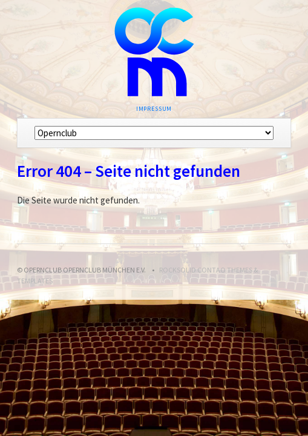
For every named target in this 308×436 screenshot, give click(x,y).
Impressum (154, 109)
